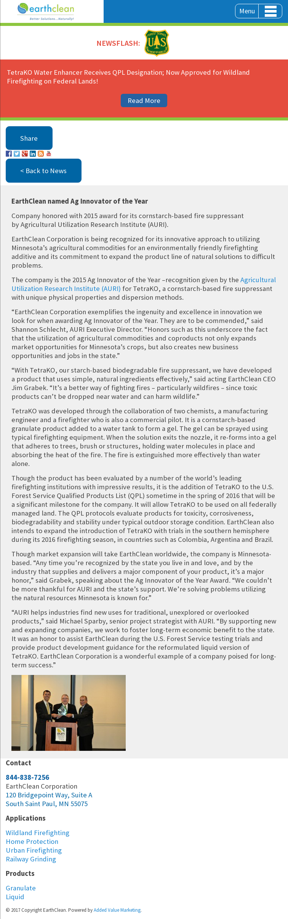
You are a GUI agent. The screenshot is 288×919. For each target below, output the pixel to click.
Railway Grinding (31, 859)
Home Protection (32, 841)
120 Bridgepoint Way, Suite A (49, 794)
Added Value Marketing (117, 910)
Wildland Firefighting (37, 832)
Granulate (21, 888)
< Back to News (43, 170)
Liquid (15, 896)
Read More (144, 100)
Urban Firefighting (34, 850)
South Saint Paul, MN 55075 (47, 803)
